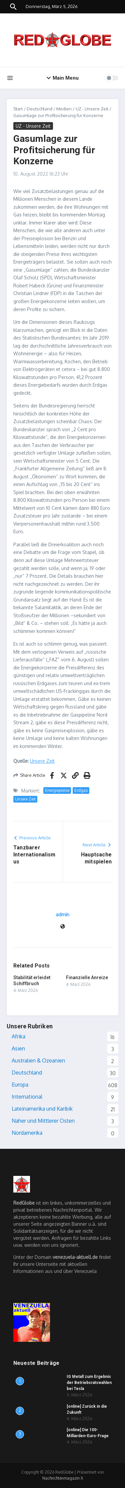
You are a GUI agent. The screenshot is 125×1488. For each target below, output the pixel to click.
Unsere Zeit (42, 761)
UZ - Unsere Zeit (92, 108)
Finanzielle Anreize (87, 977)
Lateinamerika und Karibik (42, 1108)
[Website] (62, 927)
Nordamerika (27, 1132)
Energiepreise (57, 790)
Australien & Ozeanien (38, 1060)
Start (18, 108)
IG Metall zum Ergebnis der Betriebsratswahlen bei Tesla (89, 1382)
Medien (64, 108)
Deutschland (39, 108)
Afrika (18, 1036)
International (27, 1096)
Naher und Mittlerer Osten (43, 1120)
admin (62, 914)
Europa (20, 1084)
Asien (18, 1048)
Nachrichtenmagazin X (62, 1478)
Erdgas (81, 790)
